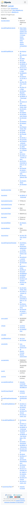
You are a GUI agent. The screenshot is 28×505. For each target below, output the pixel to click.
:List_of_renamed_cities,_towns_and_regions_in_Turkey (23, 472)
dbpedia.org (15, 12)
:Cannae (23, 340)
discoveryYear (6, 190)
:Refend (23, 275)
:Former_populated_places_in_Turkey (23, 163)
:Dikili (22, 58)
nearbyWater (6, 223)
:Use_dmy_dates (23, 283)
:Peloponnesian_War (23, 128)
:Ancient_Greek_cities (23, 106)
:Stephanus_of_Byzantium (23, 150)
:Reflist (22, 277)
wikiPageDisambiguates (9, 398)
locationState (6, 208)
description (5, 21)
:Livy (22, 60)
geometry (5, 360)
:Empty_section (23, 267)
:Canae (22, 345)
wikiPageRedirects (8, 404)
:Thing (22, 326)
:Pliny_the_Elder (23, 88)
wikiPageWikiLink (7, 51)
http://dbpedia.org (17, 10)
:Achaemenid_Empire (23, 115)
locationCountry (6, 201)
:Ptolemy (23, 121)
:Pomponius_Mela (23, 146)
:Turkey (23, 62)
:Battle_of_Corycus (23, 431)
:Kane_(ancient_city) (23, 404)
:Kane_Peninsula (23, 412)
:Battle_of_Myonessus (23, 446)
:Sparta (22, 94)
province (4, 235)
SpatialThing (14, 8)
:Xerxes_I (23, 138)
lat (3, 371)
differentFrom (6, 338)
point (4, 318)
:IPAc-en (23, 270)
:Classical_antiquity (23, 142)
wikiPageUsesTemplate (8, 243)
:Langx (22, 271)
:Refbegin (23, 273)
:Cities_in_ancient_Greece (23, 157)
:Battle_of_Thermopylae (23, 98)
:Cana (22, 338)
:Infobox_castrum (23, 243)
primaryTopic (7, 486)
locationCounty (6, 204)
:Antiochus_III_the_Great (23, 78)
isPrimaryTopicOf (7, 391)
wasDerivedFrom (7, 382)
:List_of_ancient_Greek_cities (23, 69)
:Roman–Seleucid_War (23, 177)
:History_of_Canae (23, 408)
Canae (11, 5)
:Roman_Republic (23, 92)
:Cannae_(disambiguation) (23, 461)
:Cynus (22, 154)
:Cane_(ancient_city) (23, 415)
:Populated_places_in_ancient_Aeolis (23, 170)
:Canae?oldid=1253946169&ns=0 (23, 384)
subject (4, 288)
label (3, 335)
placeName (5, 228)
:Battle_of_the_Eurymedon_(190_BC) (23, 437)
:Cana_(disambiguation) (23, 398)
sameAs (4, 344)
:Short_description (23, 279)
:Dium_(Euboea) (23, 457)
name (4, 217)
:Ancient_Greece (23, 110)
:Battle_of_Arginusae (23, 65)
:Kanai (22, 454)
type (3, 326)
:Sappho (23, 112)
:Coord (22, 261)
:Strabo (23, 132)
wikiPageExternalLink (8, 28)
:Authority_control (23, 258)
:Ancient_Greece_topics (23, 253)
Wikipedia (22, 498)
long (3, 376)
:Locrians (23, 139)
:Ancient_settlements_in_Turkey (23, 248)
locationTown (6, 213)
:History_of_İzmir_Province (23, 305)
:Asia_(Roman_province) (23, 83)
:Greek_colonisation (23, 442)
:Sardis (22, 130)
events (4, 195)
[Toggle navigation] (25, 2)
